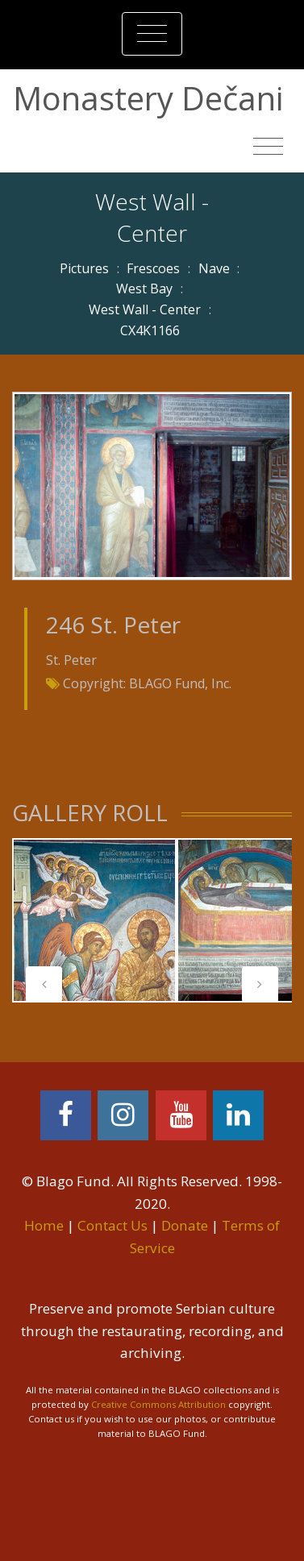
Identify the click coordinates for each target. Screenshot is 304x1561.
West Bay (144, 288)
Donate (184, 1225)
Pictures (84, 268)
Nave (214, 268)
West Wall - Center (145, 309)
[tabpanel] (94, 920)
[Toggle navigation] (152, 34)
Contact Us (112, 1225)
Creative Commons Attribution (158, 1404)
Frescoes (153, 268)
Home (44, 1225)
